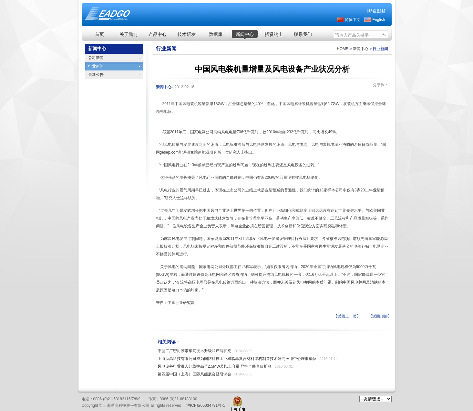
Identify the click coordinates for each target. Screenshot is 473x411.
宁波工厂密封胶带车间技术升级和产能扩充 (194, 351)
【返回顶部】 (380, 316)
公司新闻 (96, 58)
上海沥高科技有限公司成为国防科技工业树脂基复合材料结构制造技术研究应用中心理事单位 (237, 358)
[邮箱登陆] (376, 11)
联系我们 (303, 34)
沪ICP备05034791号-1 (205, 405)
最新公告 (96, 74)
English (378, 19)
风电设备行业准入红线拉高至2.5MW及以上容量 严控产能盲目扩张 (215, 366)
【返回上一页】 (347, 316)
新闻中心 (245, 34)
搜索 (383, 35)
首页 (99, 34)
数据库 (215, 34)
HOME (342, 49)
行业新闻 (96, 66)
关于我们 (128, 34)
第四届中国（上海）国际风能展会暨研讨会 (194, 374)
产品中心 (158, 34)
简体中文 (352, 19)
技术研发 (187, 34)
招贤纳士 (274, 34)
